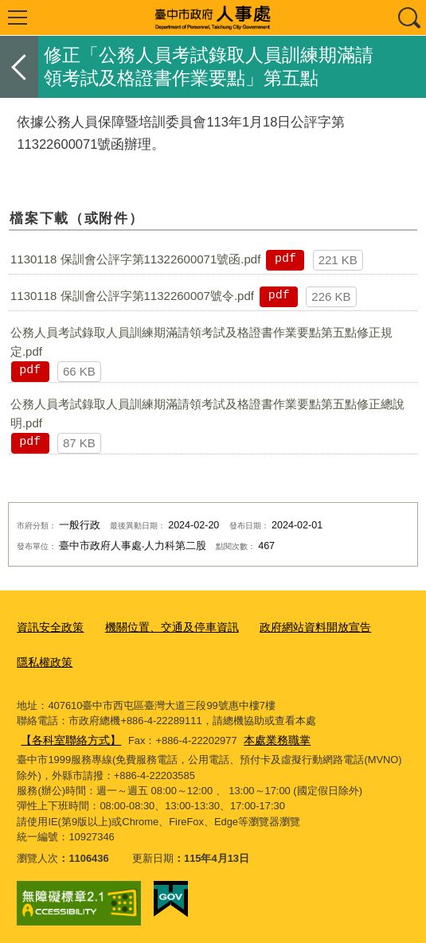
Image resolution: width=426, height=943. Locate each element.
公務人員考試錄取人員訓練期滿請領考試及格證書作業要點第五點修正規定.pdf (201, 341)
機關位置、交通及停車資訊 (162, 627)
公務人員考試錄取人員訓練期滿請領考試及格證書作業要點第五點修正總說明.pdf (207, 413)
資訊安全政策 (48, 627)
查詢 (408, 17)
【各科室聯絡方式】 (67, 735)
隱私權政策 (42, 659)
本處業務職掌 (267, 735)
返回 (19, 67)
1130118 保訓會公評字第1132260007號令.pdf (132, 295)
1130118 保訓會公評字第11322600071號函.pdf (135, 259)
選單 (17, 17)
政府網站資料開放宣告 (297, 627)
